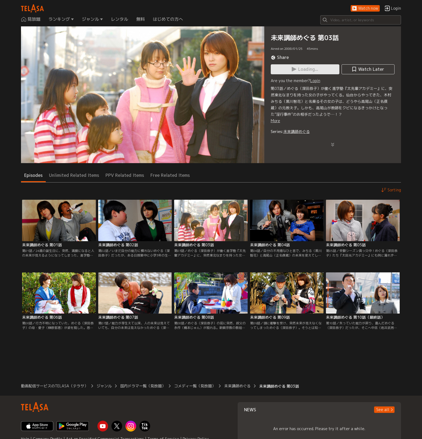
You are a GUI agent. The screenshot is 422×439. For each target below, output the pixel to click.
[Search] (360, 19)
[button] (365, 8)
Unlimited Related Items (74, 175)
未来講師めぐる (296, 131)
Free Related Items (170, 175)
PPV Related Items (124, 175)
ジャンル (104, 385)
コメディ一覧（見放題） (195, 385)
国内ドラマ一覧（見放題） (143, 385)
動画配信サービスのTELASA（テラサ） (54, 385)
